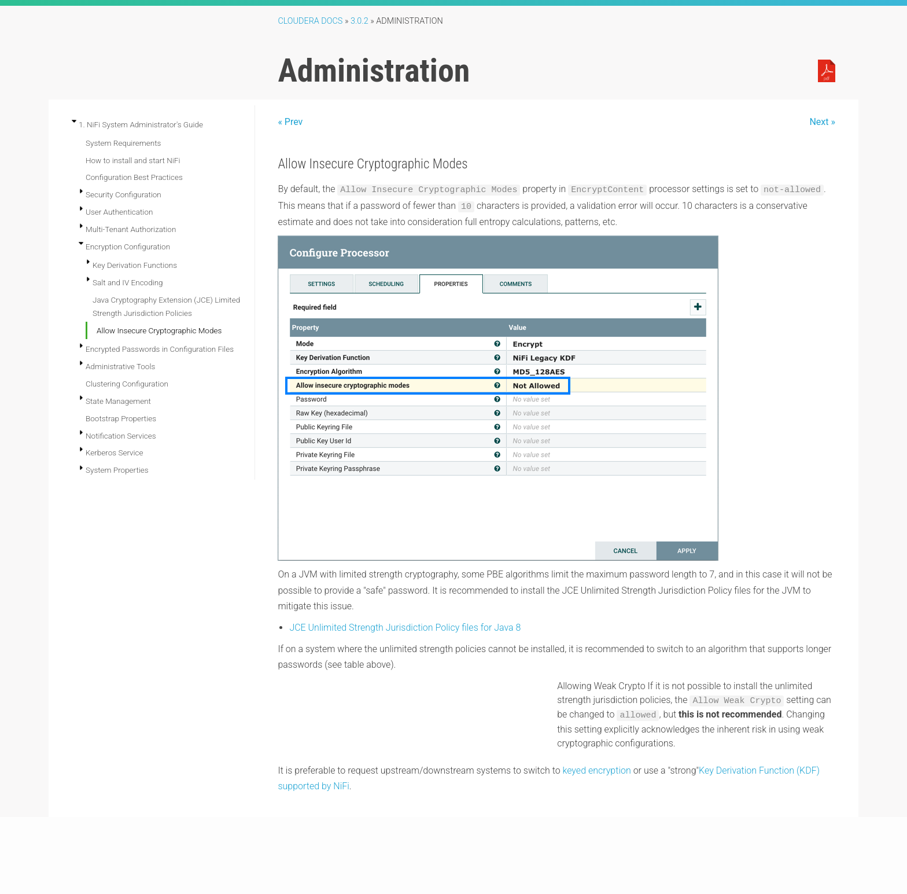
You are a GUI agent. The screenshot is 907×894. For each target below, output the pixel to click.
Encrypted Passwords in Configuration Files (160, 349)
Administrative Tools (120, 366)
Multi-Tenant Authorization (131, 229)
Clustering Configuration (127, 383)
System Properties (117, 469)
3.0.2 (359, 21)
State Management (118, 401)
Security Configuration (123, 194)
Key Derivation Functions (135, 265)
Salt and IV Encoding (128, 282)
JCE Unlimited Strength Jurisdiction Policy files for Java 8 (405, 627)
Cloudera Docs (310, 21)
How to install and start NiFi (133, 160)
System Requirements (123, 143)
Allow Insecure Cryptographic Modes (159, 330)
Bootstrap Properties (121, 418)
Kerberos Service (114, 452)
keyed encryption (597, 770)
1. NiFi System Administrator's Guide (141, 124)
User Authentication (119, 211)
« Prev (290, 121)
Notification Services (121, 435)
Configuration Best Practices (134, 177)
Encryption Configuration (128, 246)
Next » (822, 121)
